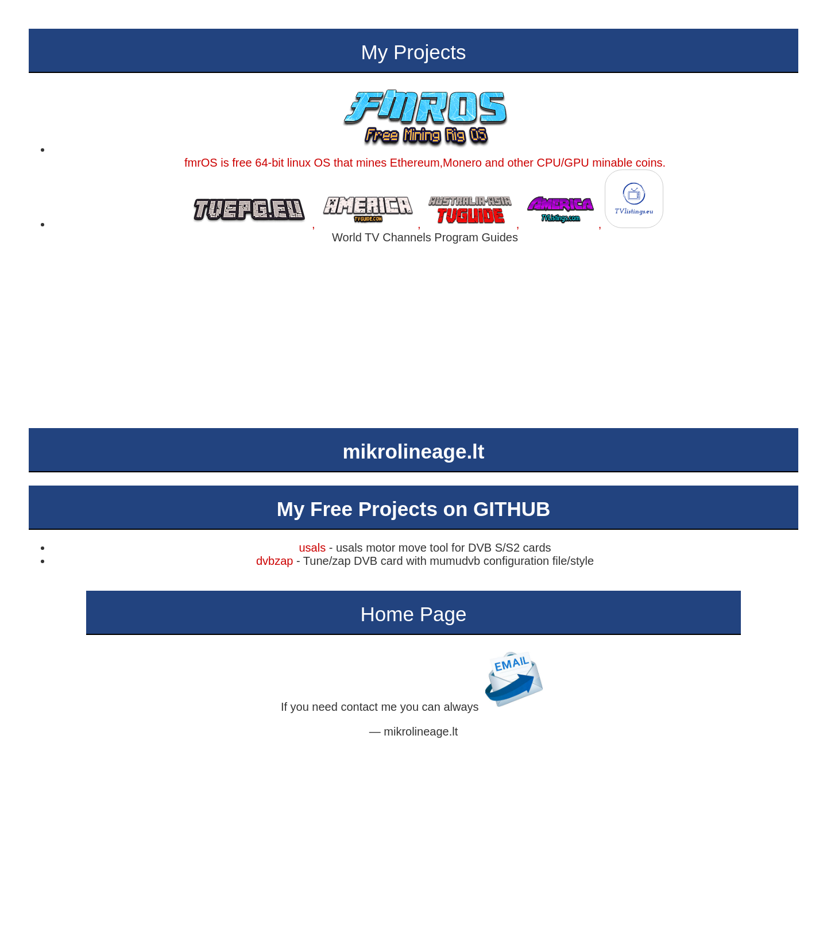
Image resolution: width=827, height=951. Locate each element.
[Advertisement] (413, 336)
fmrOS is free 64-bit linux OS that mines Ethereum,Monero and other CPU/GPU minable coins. (425, 156)
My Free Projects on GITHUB (413, 509)
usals (312, 547)
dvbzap (274, 561)
